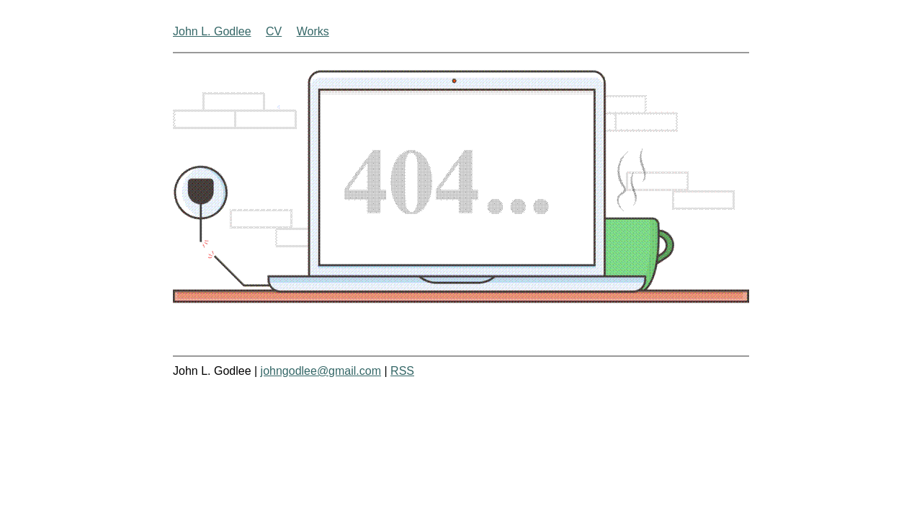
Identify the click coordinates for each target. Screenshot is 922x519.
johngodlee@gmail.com (321, 371)
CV (274, 31)
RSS (402, 371)
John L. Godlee (212, 31)
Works (313, 31)
